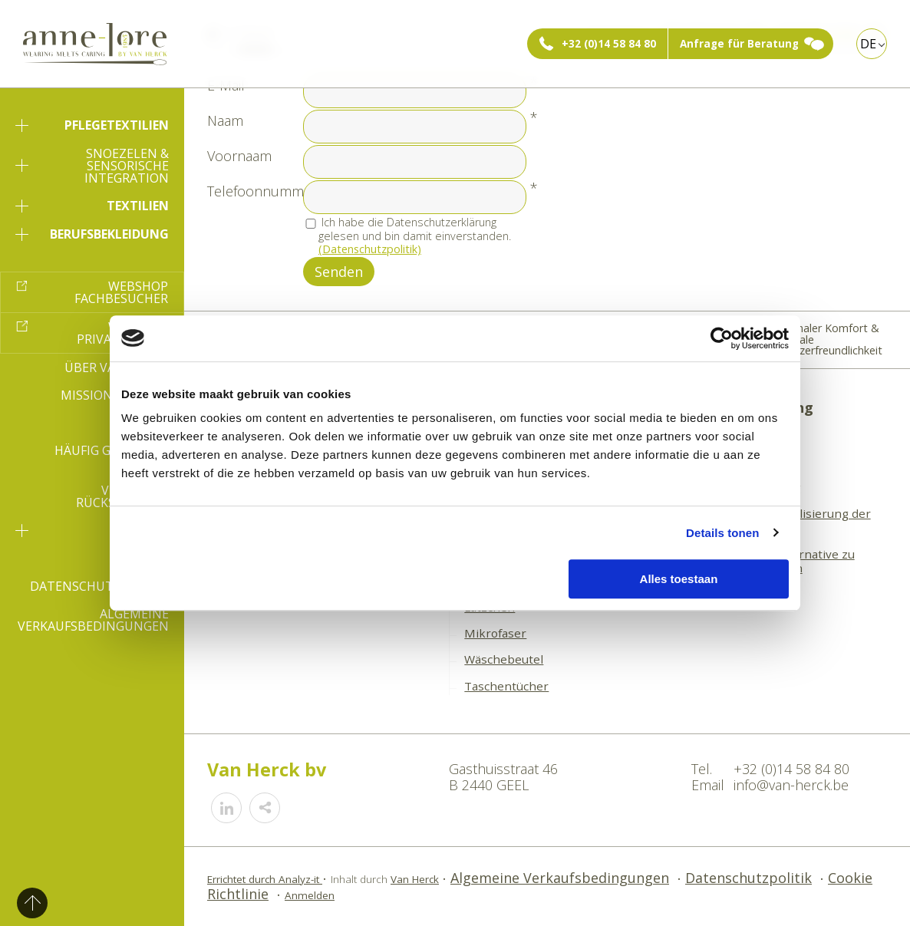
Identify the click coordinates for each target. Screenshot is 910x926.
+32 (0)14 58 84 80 (609, 44)
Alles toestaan (679, 578)
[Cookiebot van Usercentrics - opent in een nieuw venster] (721, 338)
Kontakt (139, 558)
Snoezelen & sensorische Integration (92, 165)
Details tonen (722, 532)
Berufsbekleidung (92, 234)
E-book (146, 422)
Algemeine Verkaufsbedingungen (93, 619)
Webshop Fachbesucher (121, 292)
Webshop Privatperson (122, 333)
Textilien (92, 205)
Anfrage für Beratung (739, 44)
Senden (339, 271)
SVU (92, 530)
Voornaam (239, 156)
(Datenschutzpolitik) (369, 249)
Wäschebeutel (503, 659)
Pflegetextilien (92, 125)
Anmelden (310, 895)
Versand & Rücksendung (122, 496)
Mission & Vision (115, 395)
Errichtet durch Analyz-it (264, 879)
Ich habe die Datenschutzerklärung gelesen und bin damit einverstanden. (414, 235)
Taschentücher (506, 686)
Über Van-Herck (116, 367)
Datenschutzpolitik (99, 586)
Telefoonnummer (262, 191)
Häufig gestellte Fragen (111, 456)
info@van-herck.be (791, 785)
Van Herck (415, 879)
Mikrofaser (495, 633)
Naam (225, 120)
